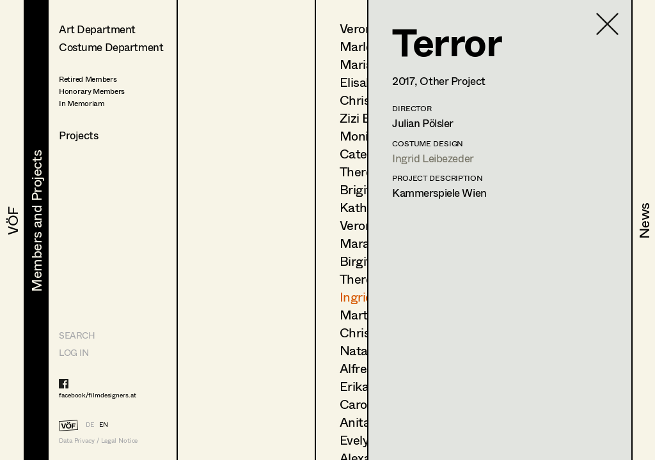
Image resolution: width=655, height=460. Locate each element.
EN (103, 424)
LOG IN (73, 352)
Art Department (97, 29)
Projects (79, 135)
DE (90, 424)
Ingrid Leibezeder (433, 158)
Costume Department (111, 47)
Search (77, 335)
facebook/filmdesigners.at (97, 395)
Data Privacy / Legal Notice (98, 440)
